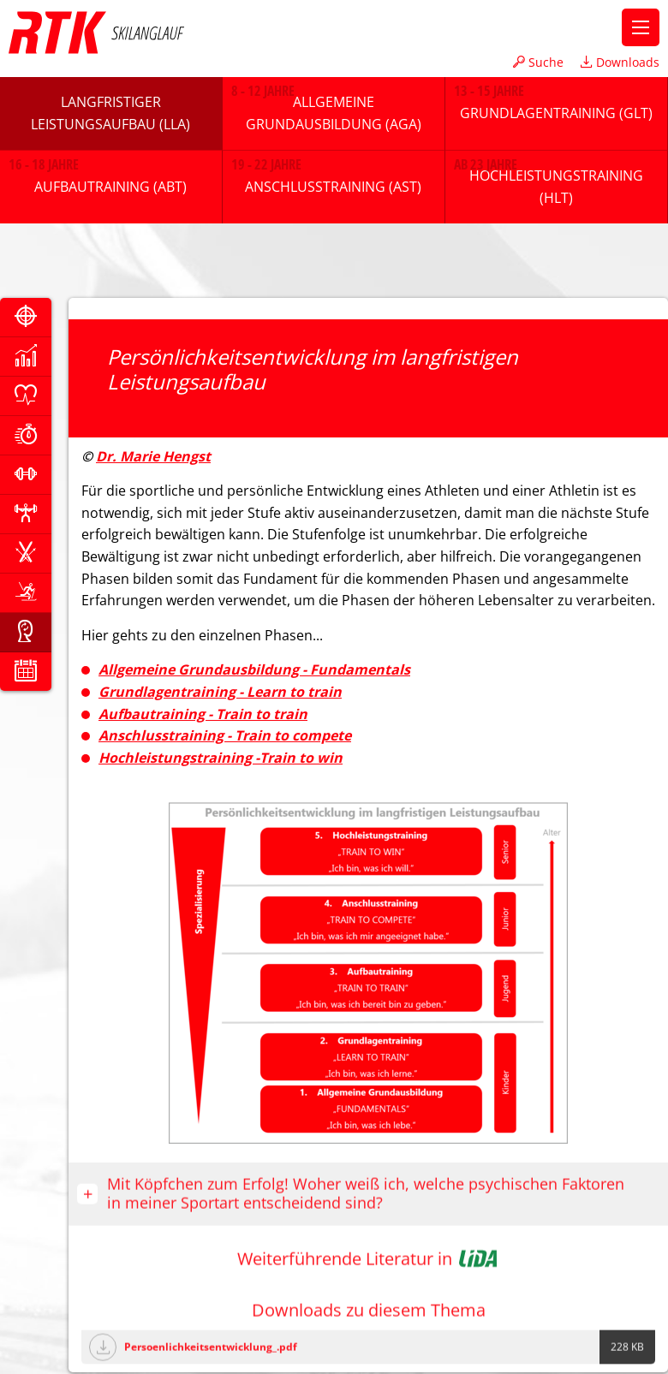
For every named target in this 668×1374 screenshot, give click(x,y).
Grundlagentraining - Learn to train (220, 691)
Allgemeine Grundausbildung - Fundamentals (254, 669)
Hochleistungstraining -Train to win (220, 757)
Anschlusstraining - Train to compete (224, 735)
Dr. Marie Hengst (153, 456)
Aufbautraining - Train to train (202, 714)
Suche (538, 62)
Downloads (620, 62)
